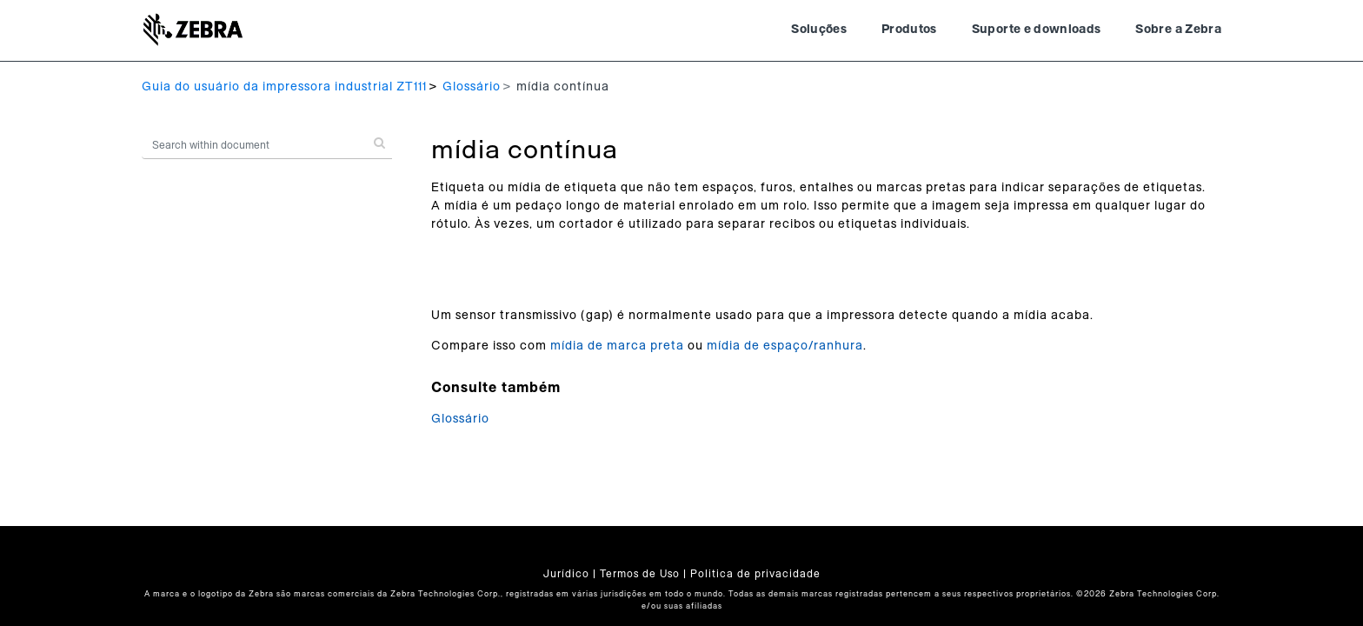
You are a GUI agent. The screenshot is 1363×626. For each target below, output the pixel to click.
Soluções (819, 29)
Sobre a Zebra (1178, 29)
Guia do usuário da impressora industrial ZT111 (284, 87)
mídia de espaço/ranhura (785, 346)
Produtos (909, 29)
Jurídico (566, 574)
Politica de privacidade (755, 574)
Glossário (471, 87)
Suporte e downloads (1036, 29)
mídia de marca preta (617, 346)
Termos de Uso (640, 574)
